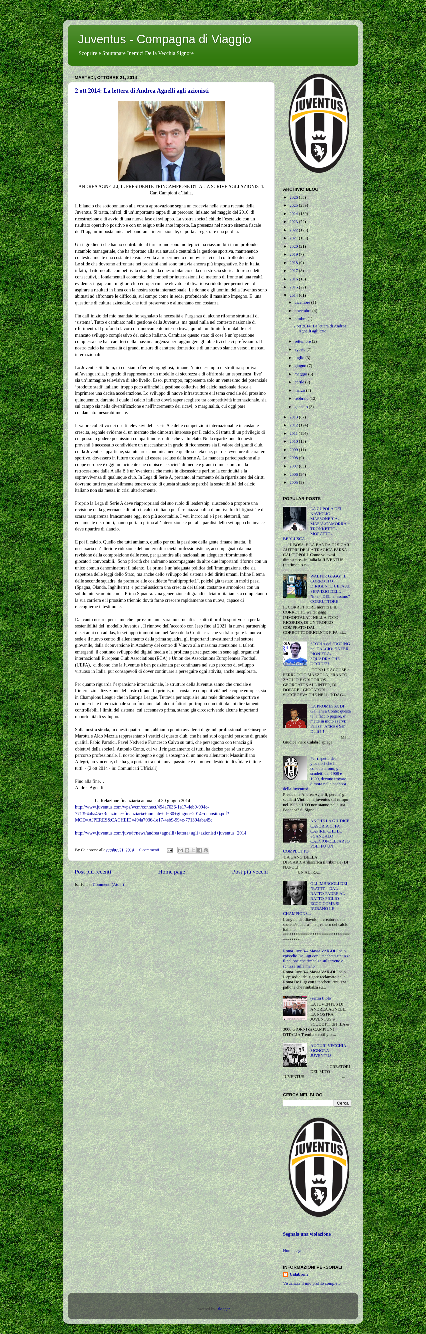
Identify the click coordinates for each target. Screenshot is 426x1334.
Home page (171, 871)
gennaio (302, 406)
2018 (294, 262)
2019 (294, 254)
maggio (301, 374)
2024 (294, 213)
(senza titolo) (321, 998)
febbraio (302, 398)
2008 (294, 457)
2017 (294, 270)
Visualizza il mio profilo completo (312, 1283)
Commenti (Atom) (108, 884)
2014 (294, 295)
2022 (294, 230)
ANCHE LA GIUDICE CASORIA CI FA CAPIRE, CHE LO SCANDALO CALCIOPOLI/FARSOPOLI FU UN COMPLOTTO (316, 836)
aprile (300, 382)
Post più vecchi (250, 871)
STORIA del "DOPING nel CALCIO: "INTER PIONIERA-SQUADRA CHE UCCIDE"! (330, 653)
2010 (294, 441)
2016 (294, 279)
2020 (294, 246)
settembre (303, 341)
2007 (294, 466)
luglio (300, 357)
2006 (294, 474)
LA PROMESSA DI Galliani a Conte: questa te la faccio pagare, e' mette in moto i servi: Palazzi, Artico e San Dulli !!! (330, 719)
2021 (294, 238)
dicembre (303, 302)
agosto (301, 349)
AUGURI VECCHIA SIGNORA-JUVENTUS (328, 1050)
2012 (294, 425)
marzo (300, 390)
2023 (294, 221)
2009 (294, 449)
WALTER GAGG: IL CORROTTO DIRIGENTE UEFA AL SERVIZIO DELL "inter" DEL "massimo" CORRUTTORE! (330, 589)
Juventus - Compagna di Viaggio (164, 39)
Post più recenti (93, 871)
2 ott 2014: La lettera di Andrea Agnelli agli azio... (319, 328)
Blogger (223, 1309)
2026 (294, 197)
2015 (294, 287)
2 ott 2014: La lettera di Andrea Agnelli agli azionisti (142, 90)
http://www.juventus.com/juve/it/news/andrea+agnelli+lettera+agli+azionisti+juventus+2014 (160, 833)
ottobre (301, 318)
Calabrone (299, 1274)
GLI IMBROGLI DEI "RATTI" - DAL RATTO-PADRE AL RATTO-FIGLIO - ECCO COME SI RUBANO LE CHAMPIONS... (315, 898)
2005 (294, 482)
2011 (294, 433)
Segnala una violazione (307, 1234)
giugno (301, 365)
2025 (294, 205)
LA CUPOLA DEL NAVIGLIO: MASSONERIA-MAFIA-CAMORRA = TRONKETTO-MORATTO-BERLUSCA (316, 523)
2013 (294, 417)
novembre (304, 310)
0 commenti (149, 850)
